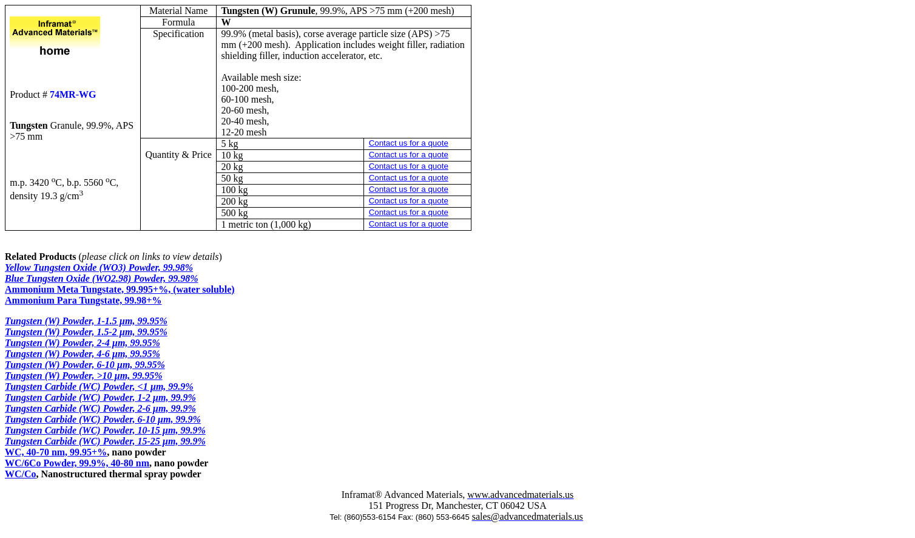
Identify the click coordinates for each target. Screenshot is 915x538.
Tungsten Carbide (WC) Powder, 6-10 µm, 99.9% (103, 419)
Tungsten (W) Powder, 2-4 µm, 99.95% (82, 343)
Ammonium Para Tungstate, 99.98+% (83, 300)
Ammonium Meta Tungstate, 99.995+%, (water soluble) (120, 289)
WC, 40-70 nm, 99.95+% (56, 452)
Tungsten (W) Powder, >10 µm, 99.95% (84, 375)
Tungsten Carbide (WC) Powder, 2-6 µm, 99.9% (100, 408)
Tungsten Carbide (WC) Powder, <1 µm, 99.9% (99, 386)
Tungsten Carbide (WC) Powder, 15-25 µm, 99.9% (105, 441)
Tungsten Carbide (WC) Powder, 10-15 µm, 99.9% (105, 430)
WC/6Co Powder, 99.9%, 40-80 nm (77, 463)
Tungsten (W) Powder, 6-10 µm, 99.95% (85, 364)
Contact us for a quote (408, 143)
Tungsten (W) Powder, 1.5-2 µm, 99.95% (86, 332)
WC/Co (20, 474)
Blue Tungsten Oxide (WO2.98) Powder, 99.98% (101, 278)
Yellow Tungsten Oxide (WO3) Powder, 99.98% (99, 267)
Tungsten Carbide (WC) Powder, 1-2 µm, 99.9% (100, 397)
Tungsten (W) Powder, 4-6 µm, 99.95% (82, 354)
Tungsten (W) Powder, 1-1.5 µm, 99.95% (86, 321)
